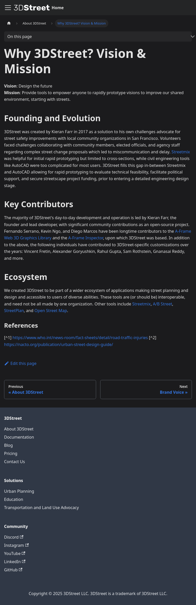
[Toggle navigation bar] (8, 7)
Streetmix (180, 152)
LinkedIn (14, 561)
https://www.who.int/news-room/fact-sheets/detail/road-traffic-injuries (80, 337)
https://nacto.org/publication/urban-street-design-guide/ (58, 344)
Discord (13, 537)
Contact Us (14, 461)
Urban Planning (19, 491)
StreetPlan (14, 310)
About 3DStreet (18, 429)
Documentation (19, 437)
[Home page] (9, 23)
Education (13, 499)
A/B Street (162, 304)
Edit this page (20, 363)
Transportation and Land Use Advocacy (41, 507)
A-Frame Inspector (85, 238)
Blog (8, 445)
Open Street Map (50, 310)
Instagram (16, 545)
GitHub (13, 570)
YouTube (14, 553)
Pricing (10, 453)
